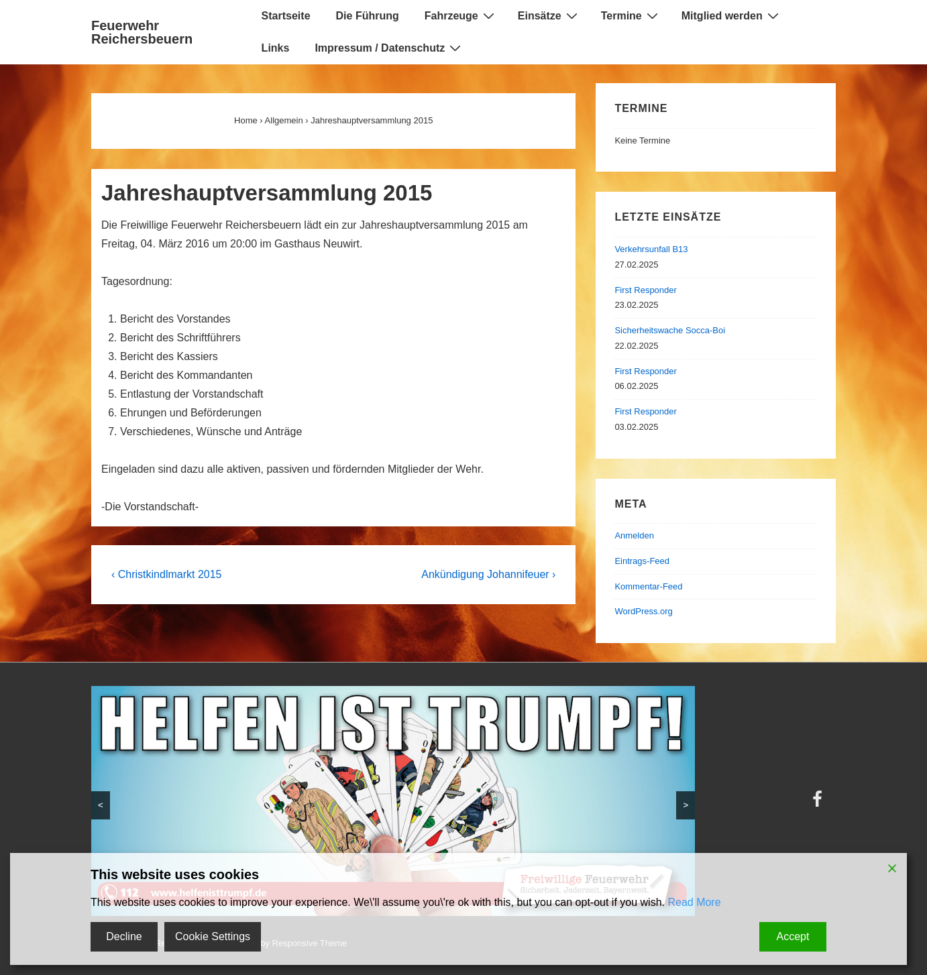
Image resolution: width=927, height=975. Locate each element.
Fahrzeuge (461, 15)
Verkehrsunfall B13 (651, 249)
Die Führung (367, 15)
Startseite (286, 15)
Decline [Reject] (124, 936)
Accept (793, 936)
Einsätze (549, 15)
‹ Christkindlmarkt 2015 (166, 574)
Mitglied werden (731, 15)
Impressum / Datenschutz (389, 47)
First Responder (645, 290)
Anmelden (634, 535)
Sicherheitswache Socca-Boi (669, 330)
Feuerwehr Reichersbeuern (142, 32)
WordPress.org (643, 611)
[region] (393, 801)
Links (276, 48)
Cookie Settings (212, 936)
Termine (631, 15)
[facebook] (819, 804)
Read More (693, 902)
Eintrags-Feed (641, 561)
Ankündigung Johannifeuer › (488, 574)
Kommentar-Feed (648, 586)
